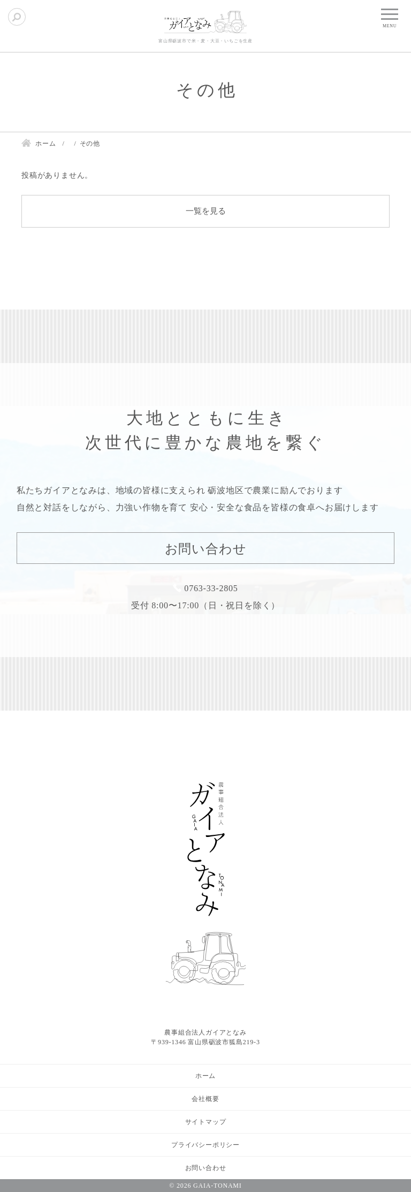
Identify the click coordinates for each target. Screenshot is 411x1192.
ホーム (205, 1076)
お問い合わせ (206, 549)
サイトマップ (205, 1122)
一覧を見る (206, 211)
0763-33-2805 (211, 588)
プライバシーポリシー (205, 1145)
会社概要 (205, 1099)
